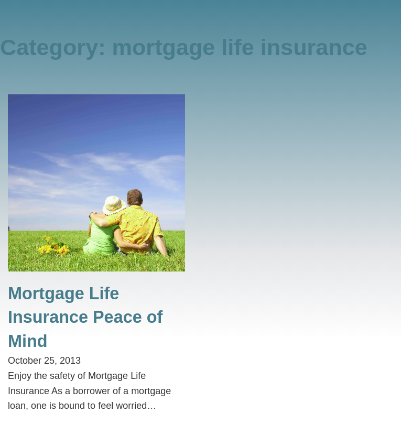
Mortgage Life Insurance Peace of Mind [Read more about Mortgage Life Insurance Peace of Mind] (85, 317)
